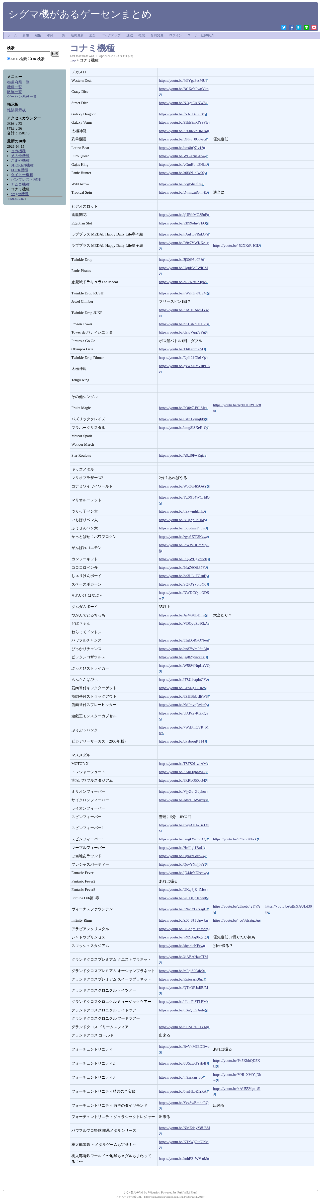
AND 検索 (18, 59)
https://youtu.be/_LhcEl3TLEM (184, 1002)
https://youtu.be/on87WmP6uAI (184, 649)
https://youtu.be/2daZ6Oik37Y (183, 568)
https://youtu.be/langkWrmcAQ (184, 839)
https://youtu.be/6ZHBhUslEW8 (184, 696)
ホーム (12, 35)
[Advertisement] (34, 284)
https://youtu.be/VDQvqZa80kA (184, 623)
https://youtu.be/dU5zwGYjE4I (184, 1063)
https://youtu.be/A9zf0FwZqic (183, 455)
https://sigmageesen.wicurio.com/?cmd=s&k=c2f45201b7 (174, 1196)
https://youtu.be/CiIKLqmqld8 (183, 419)
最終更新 (77, 35)
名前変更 (157, 35)
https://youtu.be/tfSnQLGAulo (183, 1010)
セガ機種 (18, 151)
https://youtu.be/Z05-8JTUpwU (184, 920)
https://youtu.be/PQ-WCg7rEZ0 (184, 559)
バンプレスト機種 (26, 180)
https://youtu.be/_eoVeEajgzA (237, 920)
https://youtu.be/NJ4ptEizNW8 (183, 103)
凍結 (129, 35)
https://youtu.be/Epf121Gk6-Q (183, 358)
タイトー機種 (22, 175)
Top (73, 60)
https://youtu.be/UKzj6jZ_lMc (183, 890)
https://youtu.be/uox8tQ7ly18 (182, 148)
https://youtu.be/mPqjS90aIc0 (182, 971)
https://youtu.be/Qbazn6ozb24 (183, 856)
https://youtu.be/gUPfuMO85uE (184, 215)
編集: (17, 199)
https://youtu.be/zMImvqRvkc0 (184, 705)
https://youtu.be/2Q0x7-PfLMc (183, 408)
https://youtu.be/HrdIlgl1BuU (182, 848)
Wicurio (153, 1192)
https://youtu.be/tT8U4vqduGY (184, 680)
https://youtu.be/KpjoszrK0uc (182, 979)
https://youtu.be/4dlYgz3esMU (183, 80)
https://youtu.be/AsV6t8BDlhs (183, 615)
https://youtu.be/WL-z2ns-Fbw (183, 156)
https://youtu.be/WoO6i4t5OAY (184, 486)
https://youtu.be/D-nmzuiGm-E (184, 192)
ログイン (175, 35)
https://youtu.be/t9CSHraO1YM (184, 1027)
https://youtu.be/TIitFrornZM (182, 349)
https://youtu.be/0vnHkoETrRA (184, 1091)
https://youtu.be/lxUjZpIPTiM (183, 520)
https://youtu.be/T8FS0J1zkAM (184, 764)
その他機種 (20, 156)
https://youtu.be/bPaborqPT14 (183, 741)
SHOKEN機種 (22, 165)
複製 (141, 35)
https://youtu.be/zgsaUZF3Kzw (184, 537)
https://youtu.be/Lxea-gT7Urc (183, 688)
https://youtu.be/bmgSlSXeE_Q (184, 428)
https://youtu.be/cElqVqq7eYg (183, 332)
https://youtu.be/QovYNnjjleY (183, 864)
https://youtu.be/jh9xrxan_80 (182, 1077)
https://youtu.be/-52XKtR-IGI (237, 246)
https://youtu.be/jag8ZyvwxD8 (183, 657)
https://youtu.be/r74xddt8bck (236, 839)
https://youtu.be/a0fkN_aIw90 (183, 173)
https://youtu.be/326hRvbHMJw (184, 131)
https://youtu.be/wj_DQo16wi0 (183, 898)
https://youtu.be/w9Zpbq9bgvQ (184, 937)
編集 (38, 35)
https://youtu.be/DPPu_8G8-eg (183, 139)
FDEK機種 (19, 170)
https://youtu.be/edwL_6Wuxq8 (184, 800)
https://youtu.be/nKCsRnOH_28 (184, 324)
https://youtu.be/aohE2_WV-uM (184, 1159)
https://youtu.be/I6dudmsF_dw (183, 528)
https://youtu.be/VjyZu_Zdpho (183, 791)
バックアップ (111, 35)
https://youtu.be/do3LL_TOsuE (184, 576)
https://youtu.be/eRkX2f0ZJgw (183, 282)
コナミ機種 (92, 48)
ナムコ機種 (20, 184)
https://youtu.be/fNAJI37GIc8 (183, 114)
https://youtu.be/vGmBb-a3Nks (184, 165)
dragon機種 (20, 194)
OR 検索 (38, 59)
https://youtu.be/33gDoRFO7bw (184, 640)
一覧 (62, 35)
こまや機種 (20, 160)
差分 (92, 35)
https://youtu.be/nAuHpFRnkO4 (184, 234)
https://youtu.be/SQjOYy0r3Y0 (184, 584)
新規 (26, 35)
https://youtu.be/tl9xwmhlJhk (182, 511)
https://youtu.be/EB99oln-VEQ (183, 223)
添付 (50, 35)
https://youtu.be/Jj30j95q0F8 (182, 260)
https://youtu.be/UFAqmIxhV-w (184, 929)
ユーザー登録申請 (201, 35)
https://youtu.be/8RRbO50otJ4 (183, 780)
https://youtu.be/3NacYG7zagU (184, 909)
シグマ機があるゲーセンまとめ (80, 14)
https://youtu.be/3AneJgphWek (183, 772)
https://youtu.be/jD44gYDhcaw (184, 873)
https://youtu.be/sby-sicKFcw (182, 946)
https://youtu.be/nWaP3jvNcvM (184, 293)
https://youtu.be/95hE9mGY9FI (184, 122)
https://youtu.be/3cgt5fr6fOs (181, 184)
